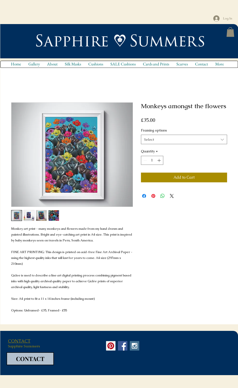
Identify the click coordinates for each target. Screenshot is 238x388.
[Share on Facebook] (144, 196)
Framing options (154, 130)
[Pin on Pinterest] (153, 196)
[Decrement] (145, 160)
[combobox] (184, 139)
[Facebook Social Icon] (122, 346)
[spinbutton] (152, 160)
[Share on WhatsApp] (162, 196)
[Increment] (159, 160)
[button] (230, 32)
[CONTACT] (30, 358)
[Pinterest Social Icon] (110, 346)
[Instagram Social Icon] (134, 346)
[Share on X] (172, 196)
